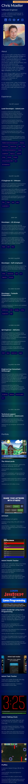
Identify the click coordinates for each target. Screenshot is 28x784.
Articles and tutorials (20, 2)
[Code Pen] (14, 20)
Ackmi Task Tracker (9, 676)
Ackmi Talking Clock (9, 717)
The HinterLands (8, 461)
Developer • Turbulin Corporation (9, 294)
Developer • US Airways (10, 222)
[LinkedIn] (5, 20)
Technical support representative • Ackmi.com (12, 415)
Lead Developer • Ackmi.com (12, 109)
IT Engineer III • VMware (10, 181)
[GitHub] (9, 20)
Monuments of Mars (17, 56)
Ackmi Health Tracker (10, 560)
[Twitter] (18, 20)
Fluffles (4, 765)
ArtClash (4, 516)
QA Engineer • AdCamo (10, 330)
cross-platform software (12, 75)
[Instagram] (22, 20)
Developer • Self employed (11, 263)
